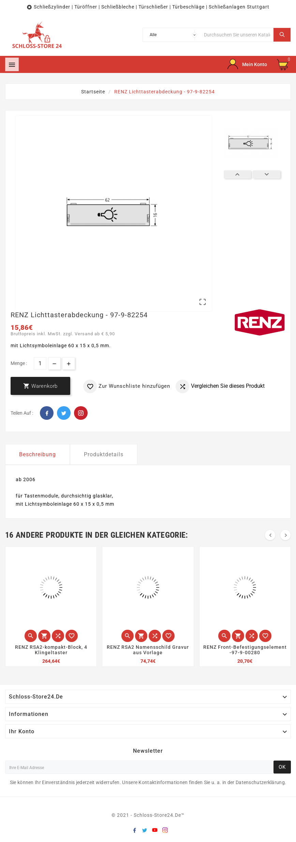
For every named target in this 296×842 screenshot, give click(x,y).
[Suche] (237, 35)
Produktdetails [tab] (103, 454)
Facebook (47, 413)
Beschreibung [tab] (37, 454)
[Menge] (40, 363)
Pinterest (81, 413)
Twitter (64, 413)
